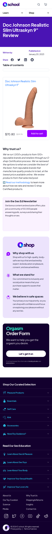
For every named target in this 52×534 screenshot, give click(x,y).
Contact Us (31, 509)
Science (6, 504)
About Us (7, 495)
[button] (13, 13)
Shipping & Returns (34, 500)
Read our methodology (18, 182)
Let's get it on (26, 353)
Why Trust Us (31, 495)
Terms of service (30, 529)
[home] (11, 4)
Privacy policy (16, 529)
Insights (29, 504)
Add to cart (37, 133)
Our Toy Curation (10, 500)
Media (5, 509)
